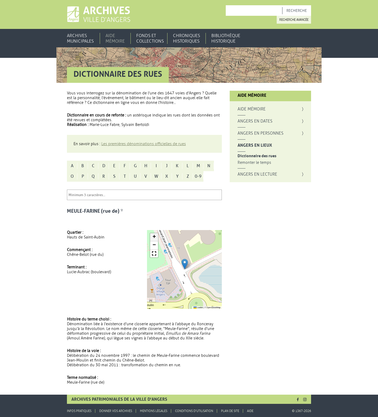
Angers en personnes (261, 133)
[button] (184, 264)
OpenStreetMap (213, 307)
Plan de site (230, 411)
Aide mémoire (115, 38)
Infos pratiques (79, 411)
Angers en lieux (255, 145)
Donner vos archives (115, 411)
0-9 (198, 176)
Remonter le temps (254, 163)
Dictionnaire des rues (257, 156)
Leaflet (198, 307)
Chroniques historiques (186, 38)
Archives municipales (80, 38)
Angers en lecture (257, 174)
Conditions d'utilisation (194, 411)
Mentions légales (153, 411)
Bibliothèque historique (225, 38)
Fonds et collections (150, 38)
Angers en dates (255, 121)
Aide (250, 411)
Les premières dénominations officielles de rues (143, 143)
